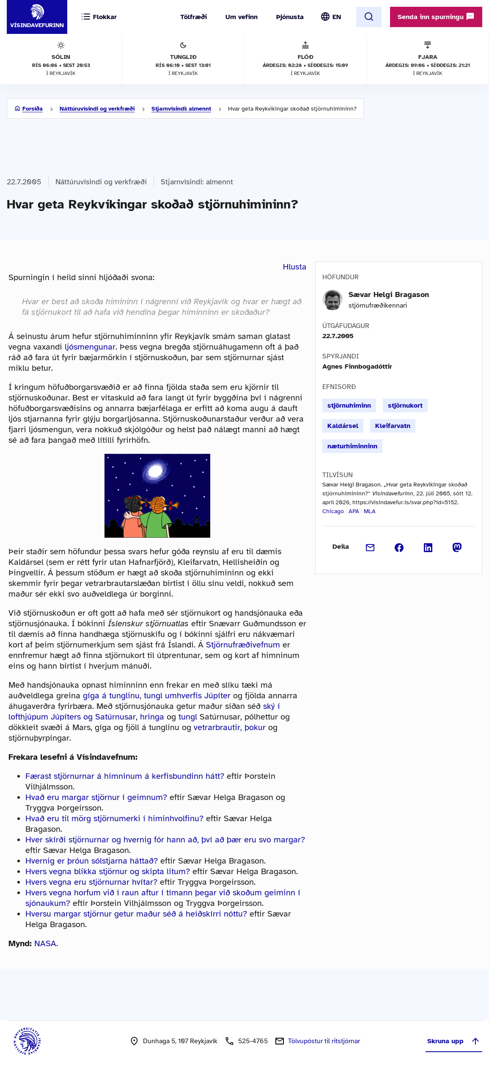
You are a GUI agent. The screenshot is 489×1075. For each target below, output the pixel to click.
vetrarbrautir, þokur (230, 727)
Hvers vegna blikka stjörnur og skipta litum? (107, 871)
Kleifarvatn (392, 426)
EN (336, 17)
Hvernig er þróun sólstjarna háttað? (91, 861)
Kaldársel (342, 426)
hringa (152, 716)
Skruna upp (454, 1041)
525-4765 (253, 1041)
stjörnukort (405, 405)
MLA (370, 511)
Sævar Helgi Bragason (389, 294)
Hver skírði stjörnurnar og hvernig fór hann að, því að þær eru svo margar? (165, 839)
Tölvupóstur (324, 1041)
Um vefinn (241, 17)
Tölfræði (193, 17)
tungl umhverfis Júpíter (187, 695)
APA (354, 511)
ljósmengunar (90, 347)
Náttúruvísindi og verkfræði (97, 108)
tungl (188, 716)
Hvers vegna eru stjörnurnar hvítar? (91, 882)
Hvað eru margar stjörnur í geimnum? (96, 797)
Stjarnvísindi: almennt (181, 108)
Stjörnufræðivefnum (243, 644)
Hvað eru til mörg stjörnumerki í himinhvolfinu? (114, 818)
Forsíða (32, 108)
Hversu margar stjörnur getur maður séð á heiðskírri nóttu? (136, 913)
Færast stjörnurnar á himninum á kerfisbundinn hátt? (124, 776)
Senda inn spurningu (436, 16)
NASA (45, 943)
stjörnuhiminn (349, 405)
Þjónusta (290, 17)
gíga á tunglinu (111, 695)
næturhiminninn (352, 446)
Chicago (333, 511)
